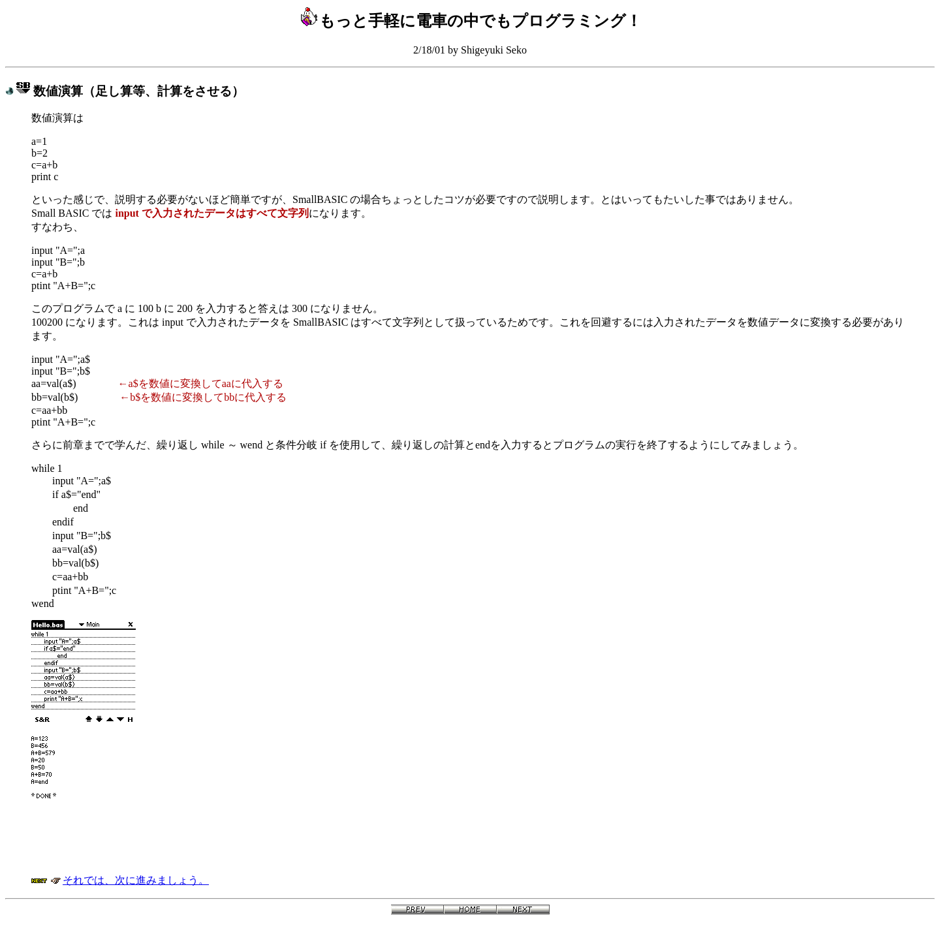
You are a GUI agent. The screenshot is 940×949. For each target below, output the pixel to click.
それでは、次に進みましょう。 (136, 880)
